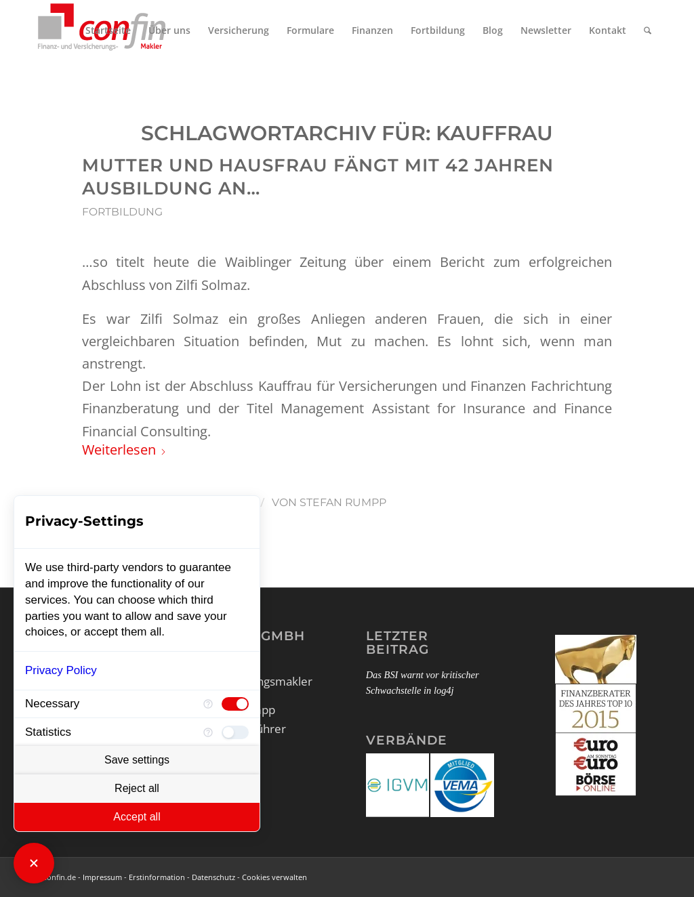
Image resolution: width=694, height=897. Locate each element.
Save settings (136, 760)
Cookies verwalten (274, 877)
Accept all (136, 816)
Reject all (137, 788)
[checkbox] (235, 704)
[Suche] (647, 30)
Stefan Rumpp (343, 502)
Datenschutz (213, 877)
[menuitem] (108, 30)
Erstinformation (157, 877)
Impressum (102, 877)
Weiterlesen (124, 449)
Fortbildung (122, 211)
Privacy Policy (61, 670)
